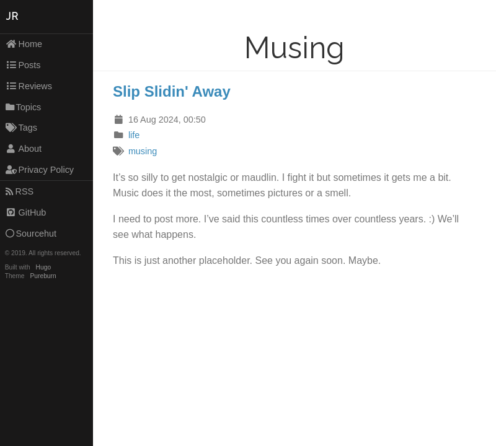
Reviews (29, 86)
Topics (24, 107)
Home (24, 44)
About (24, 149)
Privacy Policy (40, 170)
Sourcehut (31, 233)
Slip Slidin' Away (172, 91)
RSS (19, 191)
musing (142, 151)
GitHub (26, 212)
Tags (21, 128)
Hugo (43, 267)
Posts (23, 65)
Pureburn (43, 276)
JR (12, 16)
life (134, 135)
